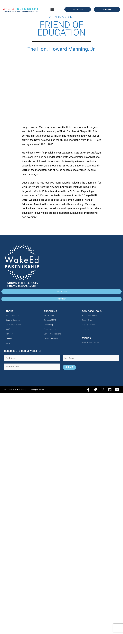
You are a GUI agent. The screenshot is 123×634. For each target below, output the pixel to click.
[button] (52, 9)
